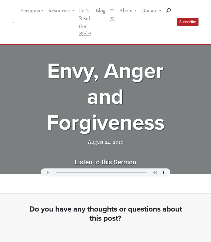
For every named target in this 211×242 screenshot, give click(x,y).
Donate (149, 10)
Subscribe (187, 22)
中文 (112, 14)
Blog (100, 10)
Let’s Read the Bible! (85, 21)
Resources (59, 10)
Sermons (30, 10)
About (126, 10)
